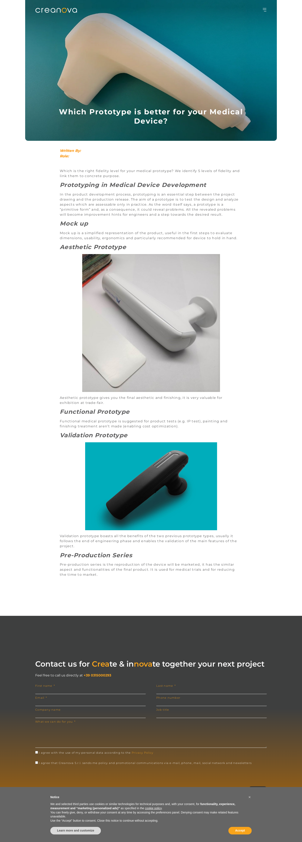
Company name (48, 709)
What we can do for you (54, 721)
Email (40, 697)
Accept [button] (240, 830)
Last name (165, 685)
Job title (162, 709)
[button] (249, 797)
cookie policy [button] (153, 808)
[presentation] (67, 776)
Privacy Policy (143, 753)
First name (44, 685)
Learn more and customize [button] (75, 830)
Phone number (168, 697)
